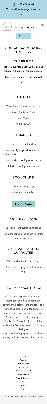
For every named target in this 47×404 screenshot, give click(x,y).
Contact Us (23, 367)
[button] (21, 14)
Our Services (23, 363)
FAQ (23, 381)
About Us (23, 360)
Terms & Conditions (23, 378)
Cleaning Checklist (23, 370)
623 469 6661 (26, 4)
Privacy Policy (23, 374)
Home (23, 356)
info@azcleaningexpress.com (26, 9)
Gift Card (23, 385)
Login (23, 388)
